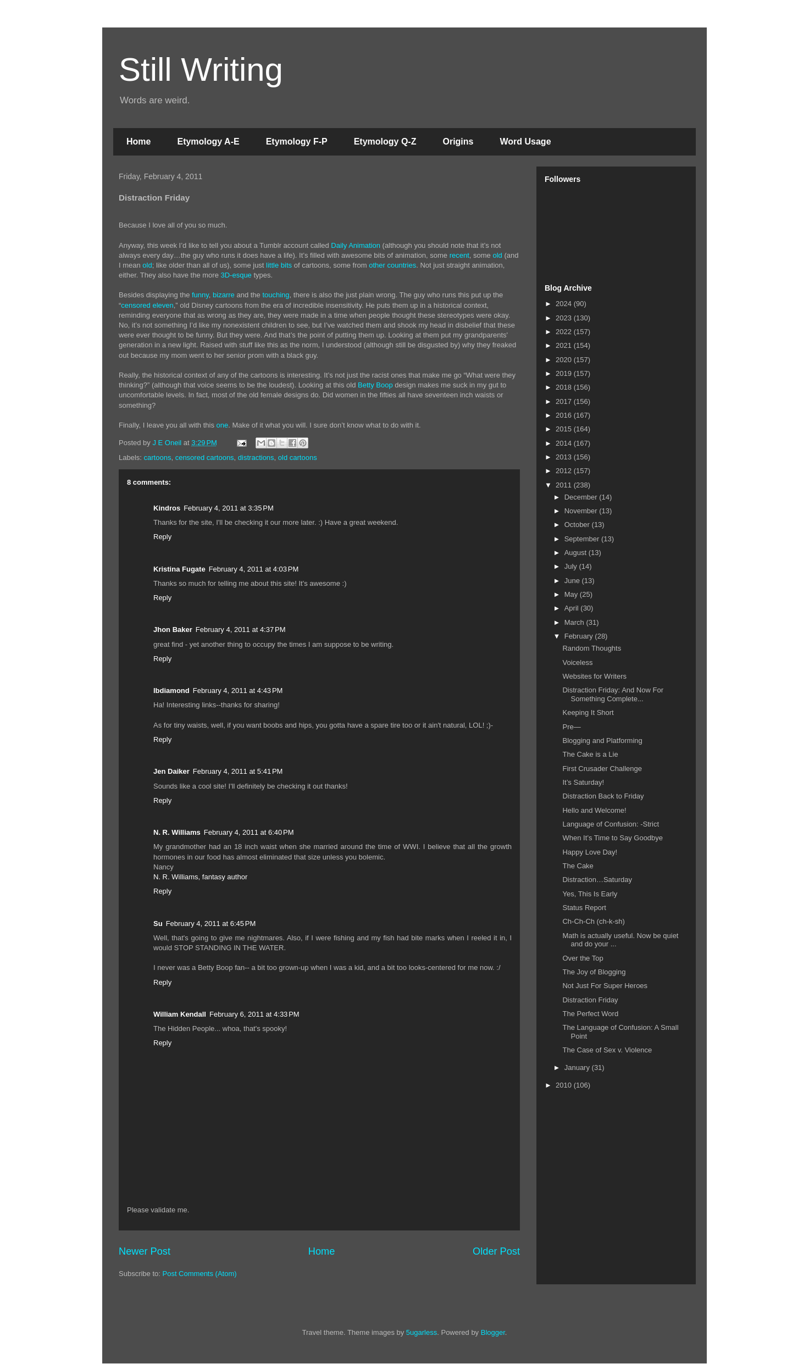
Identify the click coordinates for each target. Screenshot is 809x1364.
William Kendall (179, 1014)
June (573, 580)
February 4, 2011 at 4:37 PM (241, 629)
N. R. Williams (177, 832)
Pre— (571, 727)
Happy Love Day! (589, 852)
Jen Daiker (171, 771)
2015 (565, 429)
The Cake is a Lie (590, 754)
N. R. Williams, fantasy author (200, 877)
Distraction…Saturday (596, 879)
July (571, 566)
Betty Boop (375, 385)
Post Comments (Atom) (200, 1273)
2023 (565, 318)
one (223, 425)
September (582, 539)
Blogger (493, 1332)
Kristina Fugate (179, 569)
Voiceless (577, 662)
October (578, 524)
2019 (565, 373)
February (579, 636)
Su (158, 923)
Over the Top (582, 958)
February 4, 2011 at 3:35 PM (229, 508)
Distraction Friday (590, 1000)
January (578, 1067)
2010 (565, 1085)
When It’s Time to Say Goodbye (612, 838)
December (582, 497)
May (572, 594)
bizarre (224, 295)
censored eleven (147, 305)
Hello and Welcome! (594, 810)
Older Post (496, 1251)
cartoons (157, 457)
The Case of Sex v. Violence (607, 1050)
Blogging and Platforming (602, 740)
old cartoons (297, 457)
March (575, 622)
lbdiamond (171, 690)
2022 (565, 332)
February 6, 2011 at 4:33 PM (254, 1014)
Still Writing (201, 69)
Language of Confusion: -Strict (610, 824)
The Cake (577, 866)
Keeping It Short (587, 712)
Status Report (584, 907)
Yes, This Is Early (589, 894)
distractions (256, 457)
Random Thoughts (591, 648)
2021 (565, 345)
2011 (565, 485)
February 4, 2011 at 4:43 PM (238, 690)
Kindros (166, 508)
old (497, 255)
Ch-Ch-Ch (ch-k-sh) (593, 921)
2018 (565, 387)
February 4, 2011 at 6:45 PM (211, 923)
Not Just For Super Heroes (604, 986)
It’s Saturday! (583, 782)
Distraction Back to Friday (603, 796)
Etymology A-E (208, 141)
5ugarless (421, 1332)
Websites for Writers (594, 676)
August (576, 552)
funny (200, 295)
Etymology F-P (297, 141)
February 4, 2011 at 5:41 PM (238, 771)
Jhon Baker (172, 629)
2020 (565, 360)
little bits (279, 265)
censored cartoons (204, 457)
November (582, 511)
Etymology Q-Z (385, 141)
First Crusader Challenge (602, 768)
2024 (565, 304)
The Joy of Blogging (593, 972)
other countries (392, 265)
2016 (565, 415)
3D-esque (235, 275)
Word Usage (525, 141)
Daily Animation (355, 245)
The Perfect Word (590, 1014)
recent (459, 255)
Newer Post (144, 1251)
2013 (565, 457)
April (572, 608)
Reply (162, 537)
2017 (565, 401)
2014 (565, 443)
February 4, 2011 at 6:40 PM (249, 832)
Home (138, 141)
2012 (565, 471)
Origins (457, 141)
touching (275, 295)
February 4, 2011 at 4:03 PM (254, 569)
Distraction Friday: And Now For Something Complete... (612, 694)
